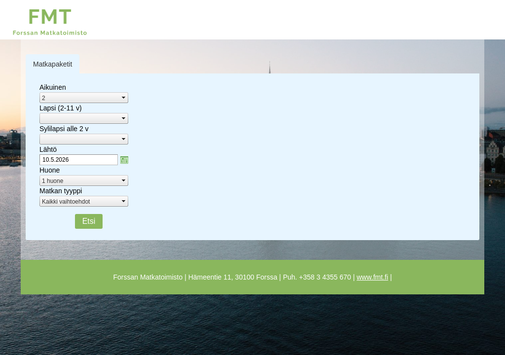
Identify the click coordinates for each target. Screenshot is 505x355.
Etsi (89, 221)
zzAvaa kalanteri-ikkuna (124, 159)
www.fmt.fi (372, 277)
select (123, 97)
